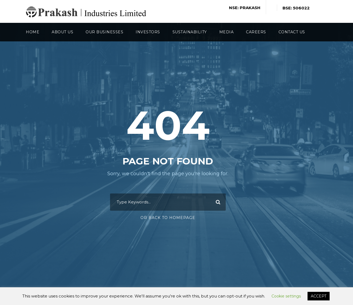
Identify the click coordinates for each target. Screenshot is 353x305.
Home (32, 32)
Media (226, 32)
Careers (256, 32)
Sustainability (189, 32)
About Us (62, 32)
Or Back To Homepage (167, 217)
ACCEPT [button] (318, 296)
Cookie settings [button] (286, 296)
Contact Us (291, 32)
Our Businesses (104, 32)
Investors (148, 32)
